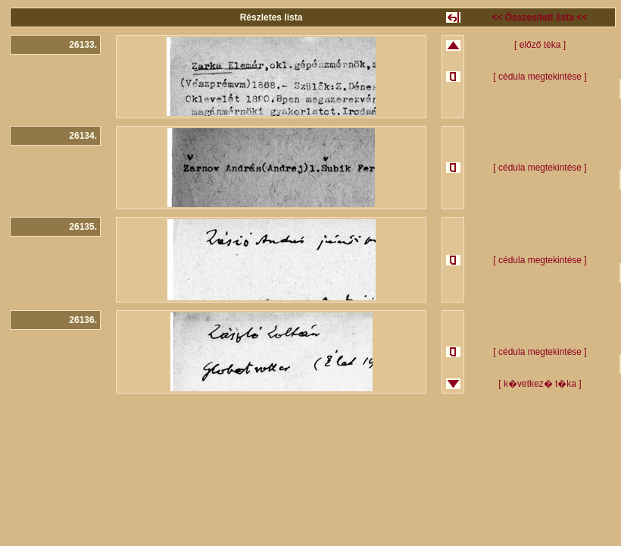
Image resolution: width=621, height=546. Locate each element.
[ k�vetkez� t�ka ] (539, 383)
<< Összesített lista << (539, 17)
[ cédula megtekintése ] (539, 76)
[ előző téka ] (540, 44)
